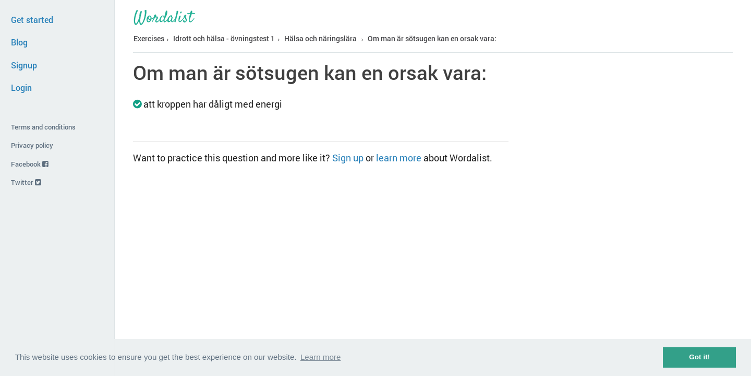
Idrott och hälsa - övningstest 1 (224, 38)
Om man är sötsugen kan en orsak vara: (432, 38)
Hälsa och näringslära (320, 38)
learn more (398, 157)
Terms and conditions (43, 127)
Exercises (149, 38)
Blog (19, 42)
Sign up (348, 157)
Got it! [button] (699, 357)
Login (21, 87)
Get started (32, 19)
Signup (24, 65)
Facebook (30, 164)
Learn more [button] (320, 356)
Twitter (26, 182)
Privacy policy (32, 145)
